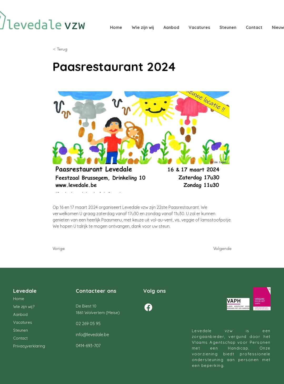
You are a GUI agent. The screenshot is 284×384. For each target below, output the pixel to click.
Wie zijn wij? (23, 306)
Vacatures (22, 322)
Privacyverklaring (29, 345)
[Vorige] (70, 248)
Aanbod (20, 314)
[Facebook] (148, 307)
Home (18, 298)
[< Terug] (70, 49)
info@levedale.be (92, 334)
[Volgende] (218, 248)
